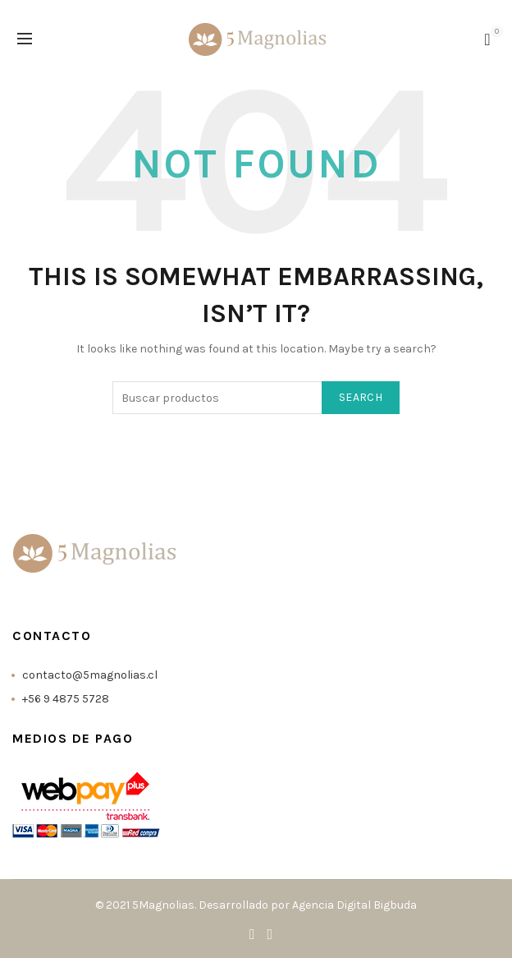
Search (360, 397)
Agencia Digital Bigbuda (354, 905)
